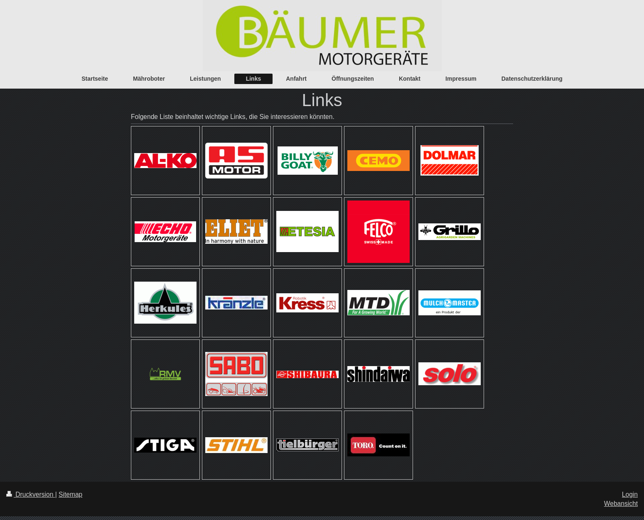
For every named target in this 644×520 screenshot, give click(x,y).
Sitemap (70, 494)
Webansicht (621, 503)
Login (630, 494)
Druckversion (30, 494)
